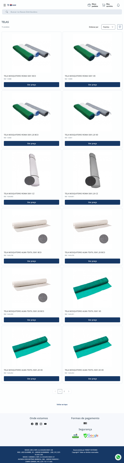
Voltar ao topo (62, 404)
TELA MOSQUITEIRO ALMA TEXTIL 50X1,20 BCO (85, 252)
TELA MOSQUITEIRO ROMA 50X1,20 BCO (21, 134)
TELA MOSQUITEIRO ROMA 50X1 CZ (19, 193)
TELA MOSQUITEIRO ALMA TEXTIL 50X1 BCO (22, 252)
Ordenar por (93, 27)
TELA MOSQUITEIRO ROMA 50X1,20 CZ (81, 193)
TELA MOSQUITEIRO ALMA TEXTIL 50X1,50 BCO (24, 311)
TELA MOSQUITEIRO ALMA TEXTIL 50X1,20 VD (23, 370)
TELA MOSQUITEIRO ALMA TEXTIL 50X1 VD (83, 311)
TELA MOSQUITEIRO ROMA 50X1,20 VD (81, 134)
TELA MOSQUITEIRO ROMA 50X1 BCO (20, 76)
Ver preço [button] (31, 84)
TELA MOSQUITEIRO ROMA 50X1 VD (80, 76)
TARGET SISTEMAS (91, 450)
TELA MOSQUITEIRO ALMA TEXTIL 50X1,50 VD (84, 370)
